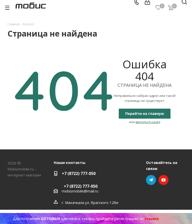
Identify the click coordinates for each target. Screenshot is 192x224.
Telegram (151, 180)
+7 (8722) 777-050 (79, 173)
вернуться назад (148, 122)
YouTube (163, 180)
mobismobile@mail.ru (80, 190)
